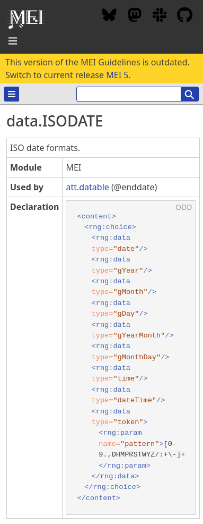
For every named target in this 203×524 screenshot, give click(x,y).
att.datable (87, 187)
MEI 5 (117, 75)
